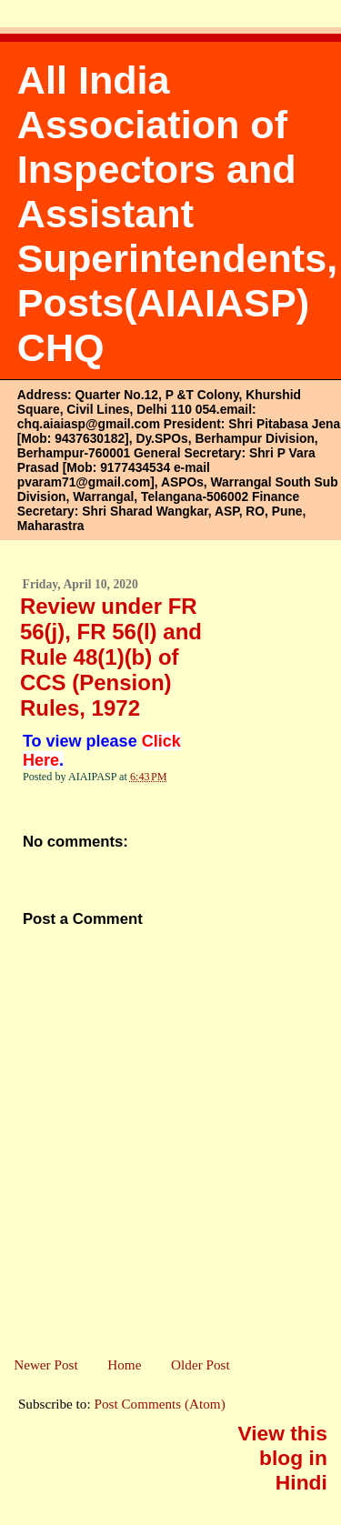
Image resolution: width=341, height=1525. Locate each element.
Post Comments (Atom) (159, 1403)
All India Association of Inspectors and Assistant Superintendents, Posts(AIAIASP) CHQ (177, 213)
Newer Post (45, 1364)
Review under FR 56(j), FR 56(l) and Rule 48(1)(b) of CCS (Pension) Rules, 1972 (111, 657)
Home (124, 1364)
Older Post (200, 1364)
